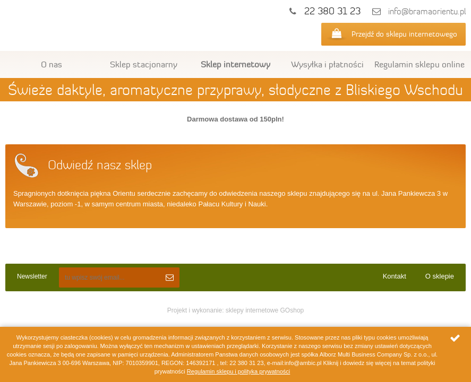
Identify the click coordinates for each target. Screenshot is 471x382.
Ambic (91, 27)
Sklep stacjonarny (143, 64)
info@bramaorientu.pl (427, 11)
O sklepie (439, 276)
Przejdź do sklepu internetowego (404, 34)
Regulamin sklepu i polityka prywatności (238, 371)
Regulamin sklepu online (419, 64)
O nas (51, 64)
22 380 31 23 (332, 11)
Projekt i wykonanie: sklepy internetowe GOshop (235, 310)
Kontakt (394, 276)
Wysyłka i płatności (327, 64)
